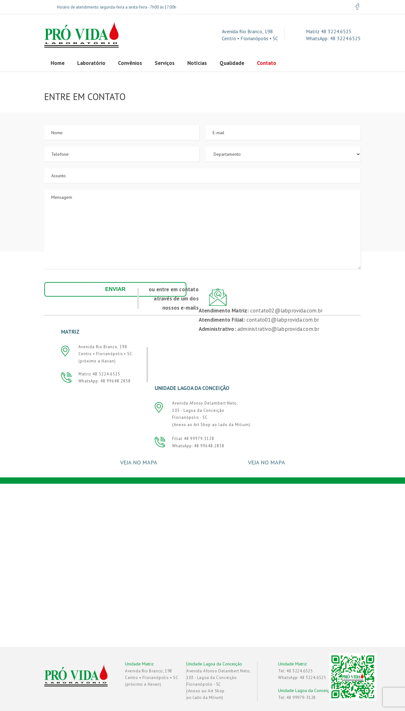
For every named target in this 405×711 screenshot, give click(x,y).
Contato (266, 63)
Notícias (197, 63)
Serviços (165, 63)
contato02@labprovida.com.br (286, 309)
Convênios (130, 63)
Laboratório (91, 63)
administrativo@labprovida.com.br (278, 327)
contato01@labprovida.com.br (282, 318)
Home (58, 63)
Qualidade (232, 63)
